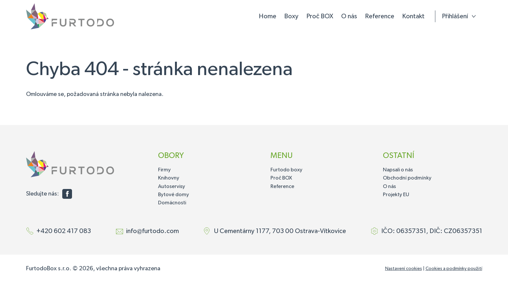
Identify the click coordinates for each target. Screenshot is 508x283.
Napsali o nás (398, 170)
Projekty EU (396, 194)
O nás (349, 16)
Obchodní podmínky (407, 178)
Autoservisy (171, 186)
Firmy (164, 170)
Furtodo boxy (286, 170)
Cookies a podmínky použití (454, 268)
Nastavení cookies (403, 268)
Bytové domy (173, 194)
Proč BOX (319, 16)
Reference (379, 16)
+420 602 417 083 (63, 231)
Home (267, 16)
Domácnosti (172, 203)
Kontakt (413, 16)
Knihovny (168, 178)
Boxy (291, 16)
